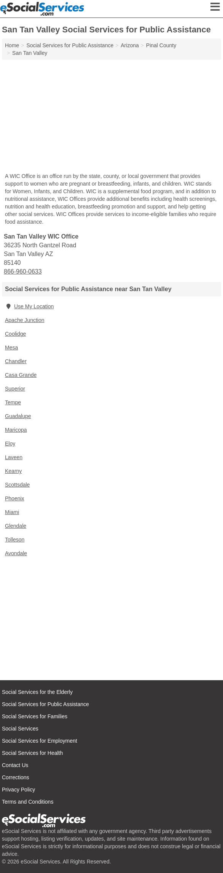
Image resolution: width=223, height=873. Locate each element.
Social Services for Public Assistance (45, 704)
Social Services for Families (34, 716)
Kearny (13, 471)
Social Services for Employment (39, 741)
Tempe (13, 402)
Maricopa (16, 430)
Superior (15, 389)
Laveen (13, 457)
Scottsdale (17, 485)
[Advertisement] (111, 117)
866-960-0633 (23, 271)
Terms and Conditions (27, 802)
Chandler (16, 361)
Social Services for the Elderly (37, 692)
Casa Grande (21, 375)
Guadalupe (18, 416)
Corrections (15, 777)
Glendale (15, 526)
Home (12, 45)
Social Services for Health (32, 753)
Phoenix (14, 498)
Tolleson (14, 540)
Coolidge (15, 334)
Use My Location (29, 306)
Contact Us (15, 765)
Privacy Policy (18, 790)
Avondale (16, 553)
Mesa (11, 347)
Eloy (10, 444)
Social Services (20, 729)
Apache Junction (25, 320)
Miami (12, 512)
